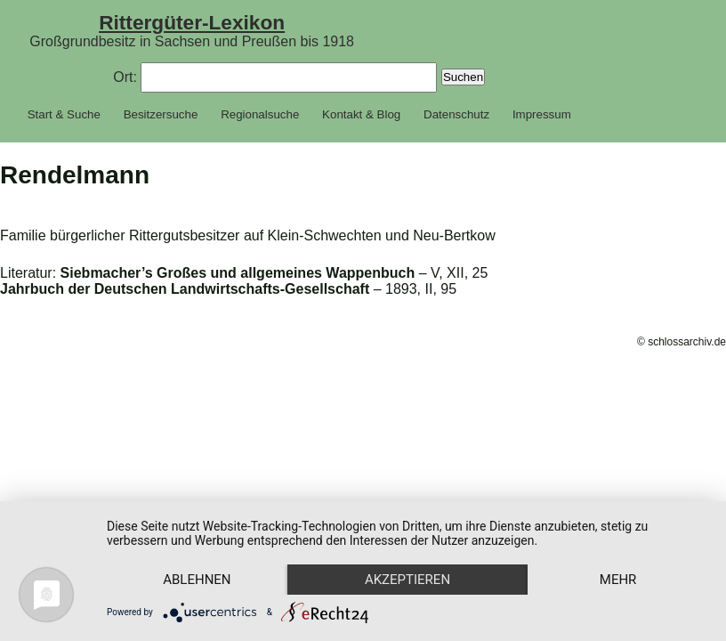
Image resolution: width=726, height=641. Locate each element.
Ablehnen (196, 580)
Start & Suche (64, 114)
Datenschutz (456, 114)
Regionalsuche (260, 114)
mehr (618, 580)
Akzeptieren (407, 580)
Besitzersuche (161, 114)
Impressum (541, 114)
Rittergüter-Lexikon (192, 22)
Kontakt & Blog (361, 114)
